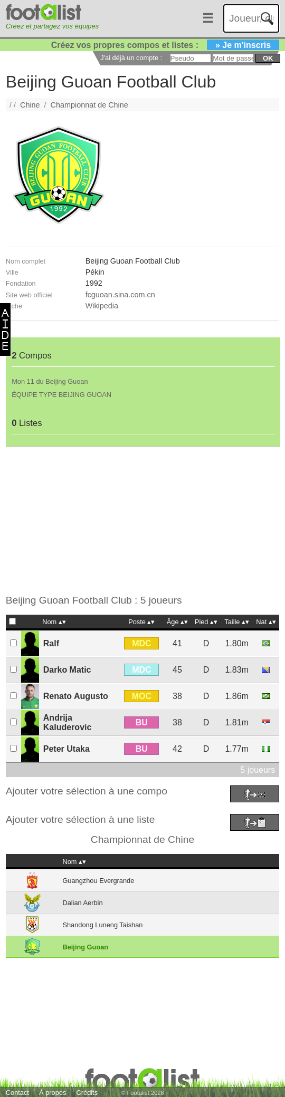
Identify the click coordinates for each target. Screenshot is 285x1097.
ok (268, 58)
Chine (30, 105)
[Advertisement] (136, 521)
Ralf (51, 643)
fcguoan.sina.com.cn (120, 294)
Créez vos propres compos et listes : (165, 45)
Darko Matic (67, 669)
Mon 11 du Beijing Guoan (50, 381)
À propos (52, 1092)
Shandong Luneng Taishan (102, 925)
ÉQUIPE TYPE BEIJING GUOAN (61, 395)
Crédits (87, 1092)
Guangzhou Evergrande (98, 881)
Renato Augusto (75, 696)
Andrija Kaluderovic (67, 722)
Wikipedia (102, 306)
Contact (17, 1092)
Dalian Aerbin (82, 903)
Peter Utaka (66, 748)
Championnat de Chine (89, 105)
